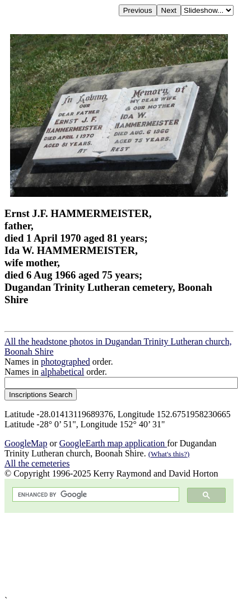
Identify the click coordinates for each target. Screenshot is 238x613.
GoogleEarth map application (113, 443)
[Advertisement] (117, 554)
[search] (94, 495)
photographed (65, 361)
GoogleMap (25, 443)
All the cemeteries (36, 463)
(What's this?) (169, 454)
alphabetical (62, 371)
